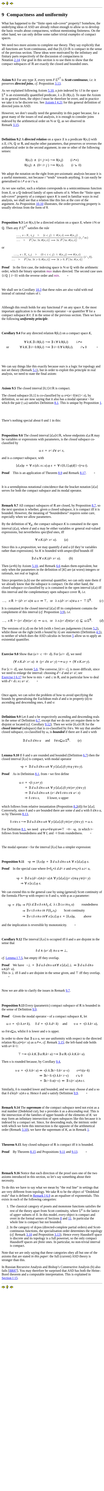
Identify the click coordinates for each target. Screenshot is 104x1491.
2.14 (17, 60)
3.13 (58, 83)
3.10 (25, 1129)
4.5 (98, 632)
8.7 (94, 505)
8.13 (25, 814)
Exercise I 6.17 (11, 677)
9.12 (48, 724)
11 (69, 1218)
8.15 (33, 1151)
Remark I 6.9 (41, 1195)
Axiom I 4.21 (54, 102)
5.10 (51, 90)
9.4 (58, 1061)
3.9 (62, 612)
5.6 (36, 669)
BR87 (13, 1270)
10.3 (38, 289)
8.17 (83, 473)
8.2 (75, 806)
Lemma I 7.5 (14, 958)
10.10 (39, 204)
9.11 (62, 1151)
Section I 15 (10, 1278)
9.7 (68, 990)
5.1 (35, 370)
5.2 (95, 628)
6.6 (58, 566)
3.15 (16, 125)
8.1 (56, 403)
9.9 (34, 1009)
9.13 (74, 1151)
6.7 (38, 720)
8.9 (60, 473)
